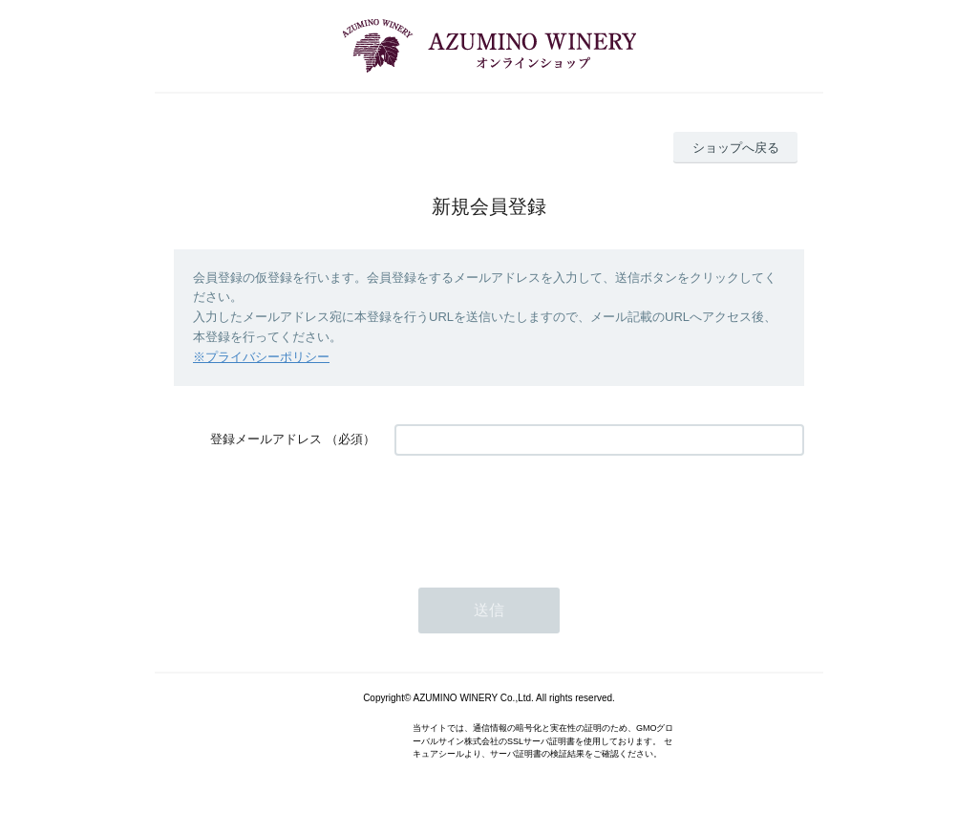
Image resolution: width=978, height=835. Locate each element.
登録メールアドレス (266, 439)
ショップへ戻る (735, 147)
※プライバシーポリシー (261, 357)
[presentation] (539, 512)
